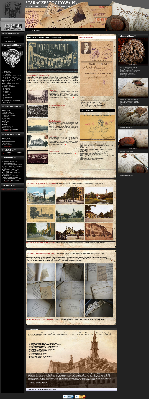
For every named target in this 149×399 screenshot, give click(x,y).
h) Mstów (5, 99)
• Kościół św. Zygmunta (8, 115)
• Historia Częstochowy (8, 41)
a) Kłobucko (6, 88)
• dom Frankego (6, 127)
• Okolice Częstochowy (8, 86)
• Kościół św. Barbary (8, 113)
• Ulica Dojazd (6, 123)
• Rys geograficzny (7, 72)
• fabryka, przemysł (7, 126)
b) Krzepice (6, 89)
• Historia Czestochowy (126, 127)
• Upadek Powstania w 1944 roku (11, 178)
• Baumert (5, 124)
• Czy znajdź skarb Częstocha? (11, 172)
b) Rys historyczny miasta (10, 77)
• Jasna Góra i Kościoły (8, 80)
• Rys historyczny (7, 74)
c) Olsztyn (5, 91)
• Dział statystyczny (7, 82)
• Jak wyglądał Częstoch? (9, 171)
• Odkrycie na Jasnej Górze (10, 177)
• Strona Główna (7, 37)
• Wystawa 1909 (6, 112)
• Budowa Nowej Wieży (8, 141)
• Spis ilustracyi (6, 102)
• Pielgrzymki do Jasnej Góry (10, 83)
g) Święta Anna (7, 97)
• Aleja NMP (5, 121)
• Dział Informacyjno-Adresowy (11, 100)
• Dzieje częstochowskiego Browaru (12, 164)
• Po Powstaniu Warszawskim (10, 180)
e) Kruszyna (6, 94)
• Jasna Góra (6, 110)
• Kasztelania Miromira (8, 163)
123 (27, 173)
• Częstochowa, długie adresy (10, 129)
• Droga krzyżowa (7, 120)
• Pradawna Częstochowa (9, 161)
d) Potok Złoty (6, 92)
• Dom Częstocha (7, 174)
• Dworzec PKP (6, 118)
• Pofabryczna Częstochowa (10, 175)
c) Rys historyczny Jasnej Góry (11, 79)
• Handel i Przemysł (7, 85)
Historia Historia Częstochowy (41, 389)
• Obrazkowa (6, 116)
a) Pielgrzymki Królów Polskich (11, 75)
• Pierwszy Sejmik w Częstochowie (12, 166)
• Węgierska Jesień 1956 (9, 168)
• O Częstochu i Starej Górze (10, 169)
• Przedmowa (6, 71)
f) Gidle (5, 96)
